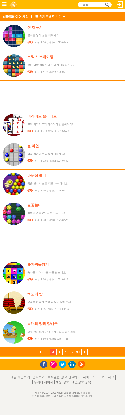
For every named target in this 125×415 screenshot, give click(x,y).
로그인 (120, 4)
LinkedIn (73, 364)
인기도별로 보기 (50, 16)
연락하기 (38, 377)
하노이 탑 (34, 293)
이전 (40, 352)
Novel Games (14, 4)
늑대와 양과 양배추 (42, 323)
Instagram (54, 364)
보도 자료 (107, 377)
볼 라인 (33, 145)
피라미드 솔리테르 (42, 116)
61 (78, 351)
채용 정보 (62, 382)
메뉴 (4, 4)
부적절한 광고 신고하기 (63, 377)
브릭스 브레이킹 (40, 56)
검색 (106, 5)
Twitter (63, 364)
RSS (82, 364)
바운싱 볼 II (36, 175)
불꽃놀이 (34, 205)
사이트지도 (91, 377)
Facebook (45, 364)
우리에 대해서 (43, 382)
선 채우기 (34, 27)
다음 (84, 352)
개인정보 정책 (81, 382)
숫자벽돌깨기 (38, 264)
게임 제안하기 (20, 377)
